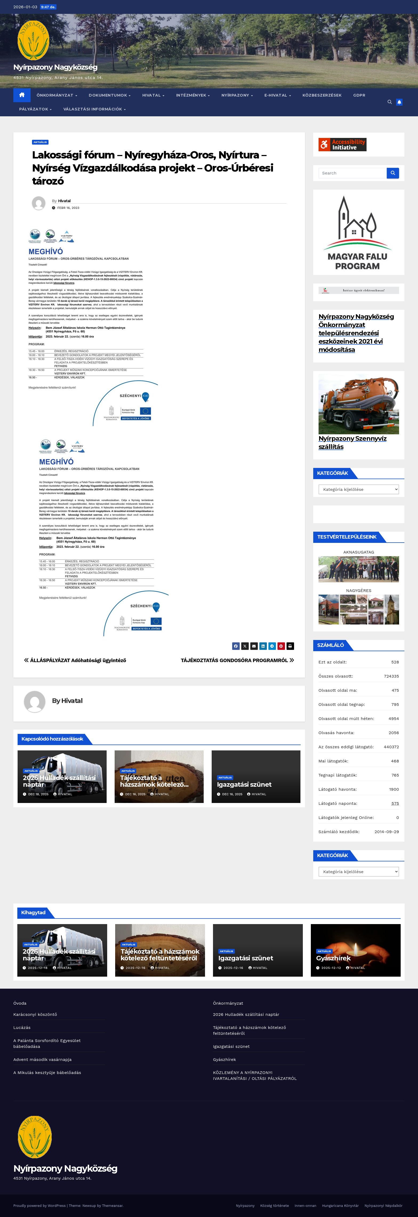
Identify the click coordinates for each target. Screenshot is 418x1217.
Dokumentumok (108, 95)
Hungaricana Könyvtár (340, 1206)
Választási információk (93, 109)
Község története (274, 1206)
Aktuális (40, 142)
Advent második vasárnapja (42, 1059)
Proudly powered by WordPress (40, 1206)
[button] (390, 102)
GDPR (359, 95)
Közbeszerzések (322, 95)
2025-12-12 (331, 968)
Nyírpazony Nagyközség (55, 66)
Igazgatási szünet (244, 784)
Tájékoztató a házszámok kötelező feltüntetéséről (152, 784)
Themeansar (112, 1206)
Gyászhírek (333, 958)
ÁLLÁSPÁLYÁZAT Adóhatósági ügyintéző (75, 660)
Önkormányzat (56, 95)
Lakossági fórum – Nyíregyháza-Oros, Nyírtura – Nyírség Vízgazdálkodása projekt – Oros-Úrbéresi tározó (152, 168)
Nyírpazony (236, 95)
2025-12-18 (38, 968)
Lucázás (22, 1027)
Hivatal (152, 95)
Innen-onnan (305, 1206)
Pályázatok (34, 109)
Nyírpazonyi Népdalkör (384, 1206)
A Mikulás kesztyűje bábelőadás (47, 1072)
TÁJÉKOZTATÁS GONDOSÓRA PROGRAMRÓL (237, 660)
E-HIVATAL (276, 95)
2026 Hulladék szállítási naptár (59, 781)
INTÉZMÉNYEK (191, 95)
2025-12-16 (136, 968)
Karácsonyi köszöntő (35, 1014)
